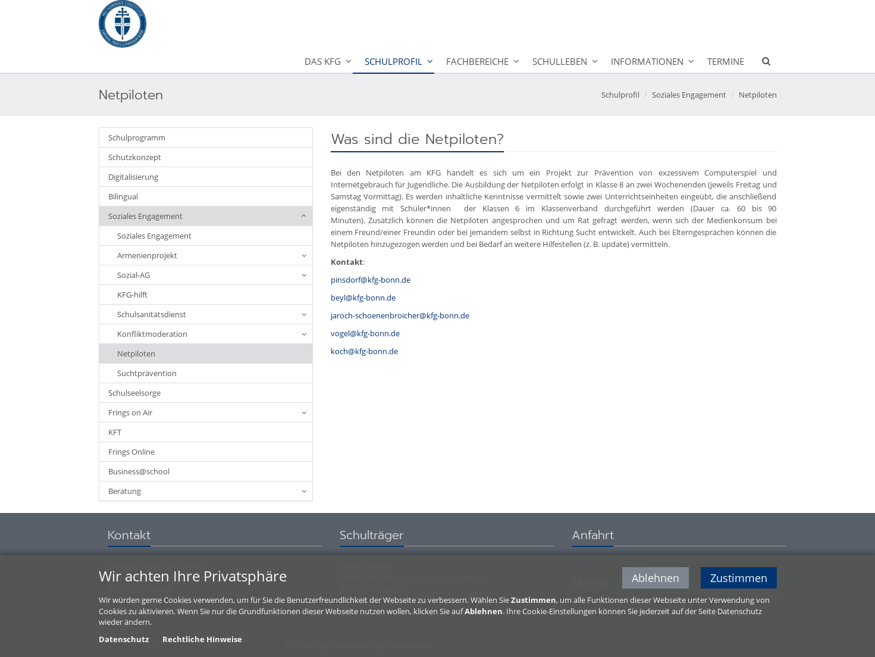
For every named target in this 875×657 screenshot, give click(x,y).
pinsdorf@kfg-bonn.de (370, 279)
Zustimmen (738, 578)
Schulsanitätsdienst (151, 314)
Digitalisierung (133, 176)
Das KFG (323, 61)
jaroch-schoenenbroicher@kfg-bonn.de (400, 315)
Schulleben (559, 61)
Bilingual (123, 196)
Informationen (647, 61)
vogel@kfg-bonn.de (365, 333)
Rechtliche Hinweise (202, 639)
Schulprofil (393, 61)
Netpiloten (758, 94)
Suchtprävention (147, 373)
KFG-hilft (132, 294)
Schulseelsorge (134, 392)
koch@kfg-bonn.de (364, 351)
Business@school (139, 471)
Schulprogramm (136, 137)
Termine (725, 61)
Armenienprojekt (147, 255)
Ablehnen (655, 578)
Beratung (124, 491)
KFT (114, 432)
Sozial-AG (133, 275)
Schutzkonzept (134, 157)
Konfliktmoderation (152, 333)
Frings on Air (130, 412)
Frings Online (131, 451)
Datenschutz (124, 639)
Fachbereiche (477, 61)
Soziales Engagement (689, 94)
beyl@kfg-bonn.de (363, 297)
